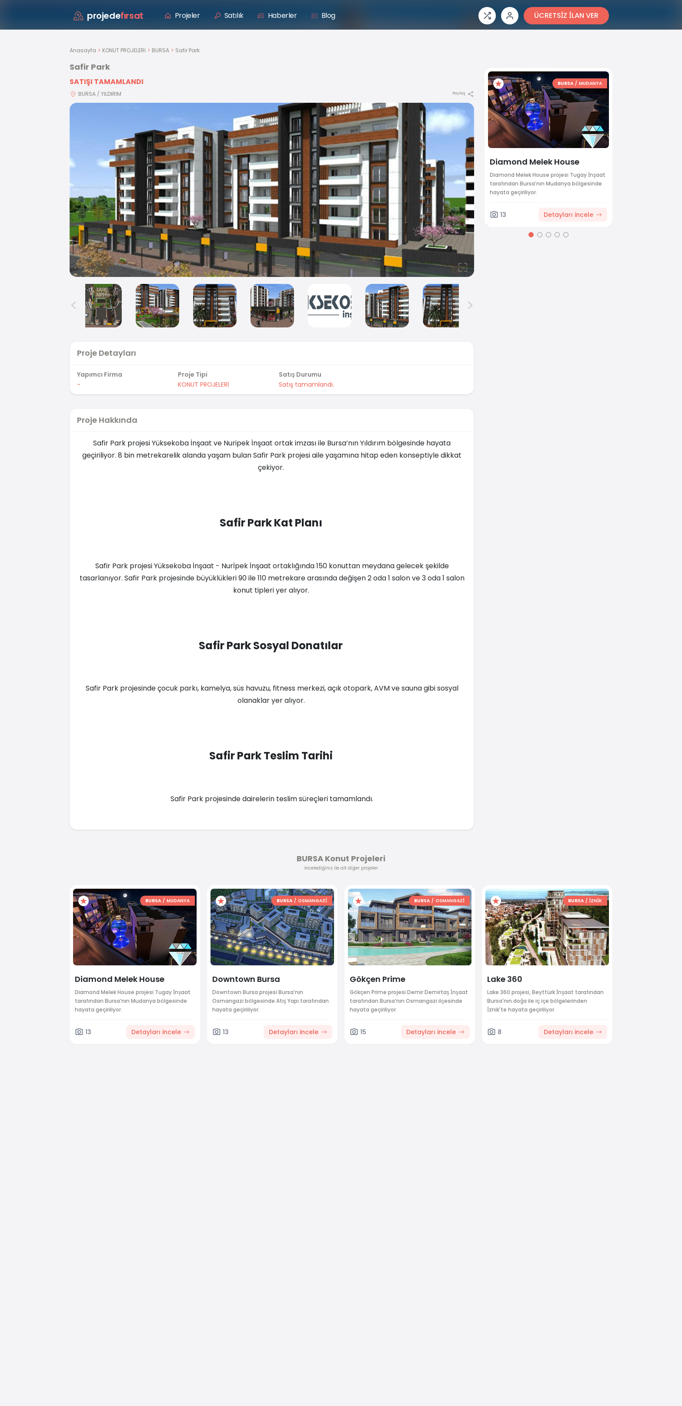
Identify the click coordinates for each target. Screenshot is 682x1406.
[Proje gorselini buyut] (272, 190)
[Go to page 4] (557, 234)
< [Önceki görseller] (74, 305)
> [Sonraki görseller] (470, 305)
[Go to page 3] (548, 234)
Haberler (277, 15)
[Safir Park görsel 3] (157, 305)
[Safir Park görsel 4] (215, 305)
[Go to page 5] (565, 234)
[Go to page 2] (539, 234)
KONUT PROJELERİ (124, 50)
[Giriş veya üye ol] (509, 15)
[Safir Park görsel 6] (329, 305)
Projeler (182, 15)
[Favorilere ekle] (498, 83)
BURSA (160, 50)
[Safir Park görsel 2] (100, 305)
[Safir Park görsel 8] (444, 305)
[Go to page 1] (531, 234)
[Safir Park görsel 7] (387, 305)
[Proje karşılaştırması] (487, 15)
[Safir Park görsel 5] (272, 305)
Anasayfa (83, 50)
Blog (323, 15)
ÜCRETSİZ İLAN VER (566, 15)
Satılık (229, 15)
